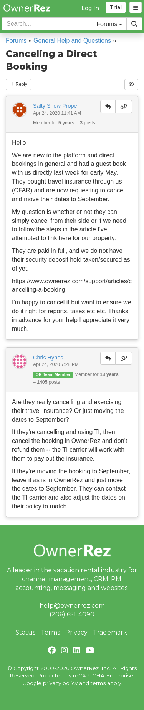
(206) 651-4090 (72, 614)
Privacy (76, 632)
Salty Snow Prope (55, 106)
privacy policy (60, 683)
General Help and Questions (72, 40)
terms (98, 683)
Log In (90, 8)
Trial (115, 7)
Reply (18, 84)
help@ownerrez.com (72, 605)
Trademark (110, 632)
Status (25, 632)
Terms (50, 632)
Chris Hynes (48, 357)
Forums (16, 40)
